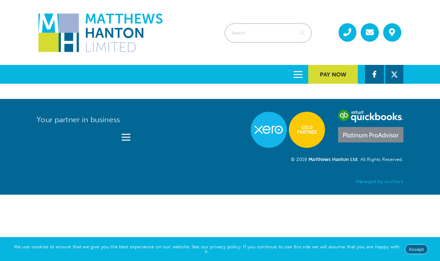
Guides (217, 74)
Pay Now (333, 74)
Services (117, 74)
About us (169, 74)
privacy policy (225, 246)
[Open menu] (126, 135)
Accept (416, 249)
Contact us (271, 74)
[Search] (303, 33)
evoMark (394, 181)
